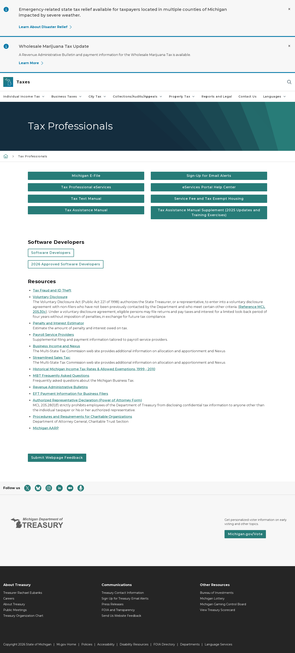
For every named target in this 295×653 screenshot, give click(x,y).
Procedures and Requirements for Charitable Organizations (82, 417)
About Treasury (14, 604)
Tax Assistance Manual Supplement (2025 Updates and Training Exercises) (209, 212)
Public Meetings (15, 610)
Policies (86, 644)
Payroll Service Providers (53, 335)
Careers (8, 598)
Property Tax (182, 96)
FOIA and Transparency (118, 610)
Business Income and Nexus (56, 346)
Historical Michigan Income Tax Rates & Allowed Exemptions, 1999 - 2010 (94, 369)
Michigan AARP (46, 428)
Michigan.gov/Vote (245, 534)
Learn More (31, 63)
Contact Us (247, 96)
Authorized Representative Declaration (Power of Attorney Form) (87, 400)
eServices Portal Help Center (209, 187)
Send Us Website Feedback (121, 616)
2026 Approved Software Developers (65, 264)
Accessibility (106, 644)
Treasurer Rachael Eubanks (22, 593)
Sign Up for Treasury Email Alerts (125, 598)
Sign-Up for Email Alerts (209, 176)
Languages (274, 96)
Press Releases (112, 604)
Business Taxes (66, 96)
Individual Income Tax (24, 96)
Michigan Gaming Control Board (223, 604)
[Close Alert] (289, 9)
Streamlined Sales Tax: (51, 358)
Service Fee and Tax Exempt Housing (209, 199)
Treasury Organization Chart (23, 616)
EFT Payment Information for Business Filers (70, 394)
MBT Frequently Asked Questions (61, 376)
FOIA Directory (164, 644)
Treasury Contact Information (123, 593)
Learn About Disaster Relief (45, 27)
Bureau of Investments (216, 593)
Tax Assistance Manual (86, 210)
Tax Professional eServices (86, 187)
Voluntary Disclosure (50, 297)
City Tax (97, 96)
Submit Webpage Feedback (57, 458)
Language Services (218, 644)
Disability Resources (134, 644)
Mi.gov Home (66, 644)
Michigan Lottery (212, 598)
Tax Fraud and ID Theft (52, 290)
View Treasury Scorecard (217, 610)
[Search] (289, 82)
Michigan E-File (86, 176)
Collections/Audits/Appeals (137, 96)
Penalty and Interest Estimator (58, 323)
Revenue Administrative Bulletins (60, 387)
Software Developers (51, 253)
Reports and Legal (217, 96)
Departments (190, 644)
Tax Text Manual (86, 199)
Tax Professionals (32, 156)
